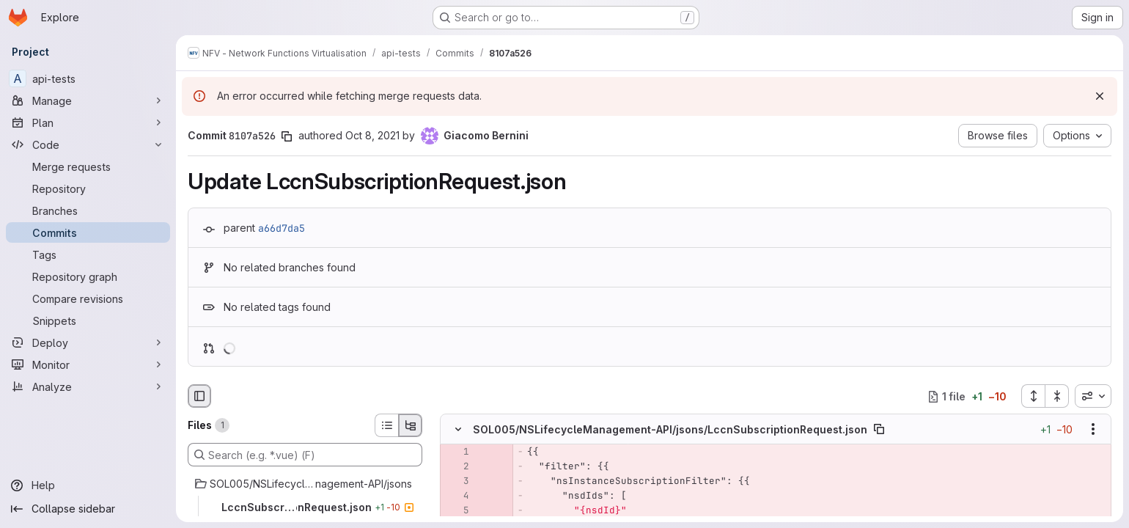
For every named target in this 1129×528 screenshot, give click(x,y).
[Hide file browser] (199, 396)
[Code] (88, 144)
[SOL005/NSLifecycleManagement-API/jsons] (305, 484)
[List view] (386, 425)
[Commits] (88, 232)
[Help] (88, 485)
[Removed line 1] (456, 452)
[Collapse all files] (1057, 396)
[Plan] (88, 122)
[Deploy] (88, 342)
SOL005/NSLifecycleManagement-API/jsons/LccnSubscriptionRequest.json (670, 429)
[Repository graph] (88, 276)
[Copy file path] (879, 430)
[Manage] (88, 100)
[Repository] (88, 188)
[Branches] (88, 210)
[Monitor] (88, 364)
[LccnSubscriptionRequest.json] (305, 507)
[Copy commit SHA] (286, 136)
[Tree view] (410, 425)
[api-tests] (88, 78)
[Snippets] (88, 320)
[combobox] (1093, 396)
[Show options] (1093, 430)
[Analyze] (88, 386)
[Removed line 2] (456, 467)
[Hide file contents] (458, 430)
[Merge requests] (88, 166)
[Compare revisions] (88, 298)
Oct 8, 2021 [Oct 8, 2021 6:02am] (372, 135)
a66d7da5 (281, 228)
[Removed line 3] (456, 481)
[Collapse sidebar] (88, 509)
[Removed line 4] (456, 496)
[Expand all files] (1033, 396)
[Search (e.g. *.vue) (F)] (305, 454)
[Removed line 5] (456, 511)
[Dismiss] (1099, 96)
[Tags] (88, 254)
